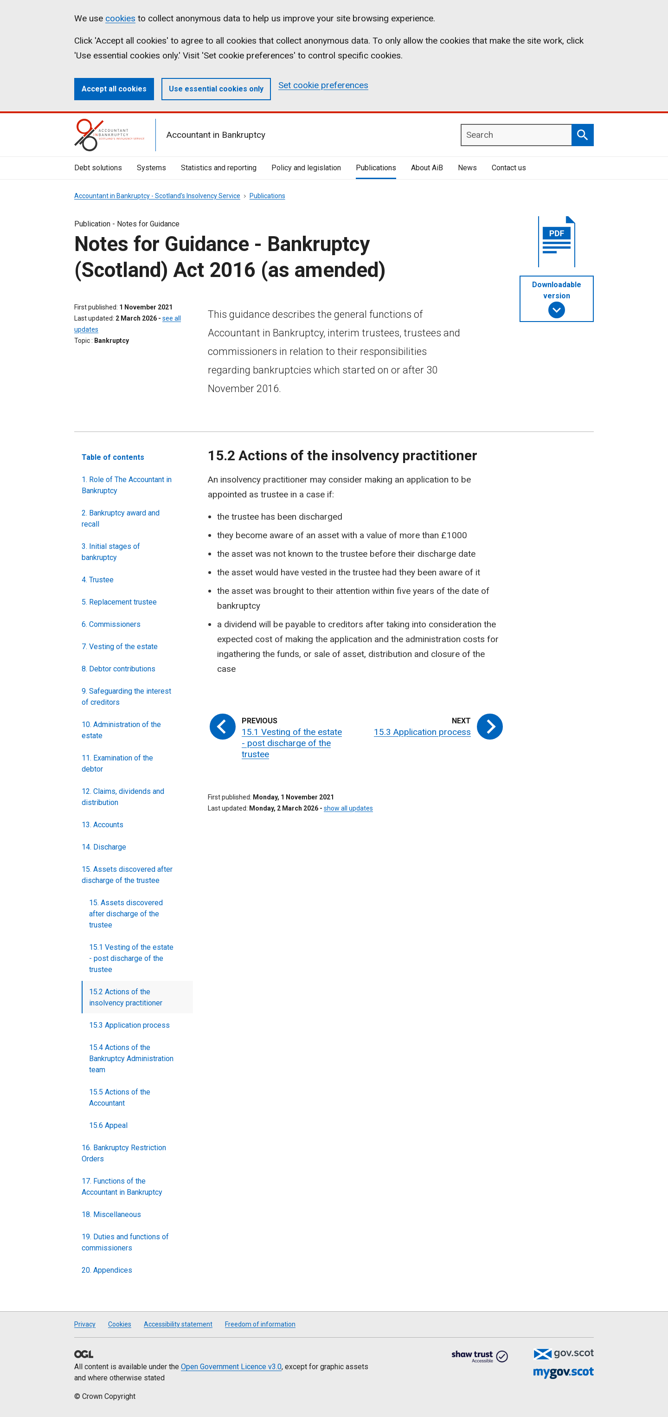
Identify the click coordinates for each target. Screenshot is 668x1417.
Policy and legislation (306, 167)
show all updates (348, 808)
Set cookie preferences (323, 85)
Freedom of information (260, 1324)
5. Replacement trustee (119, 602)
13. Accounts (102, 824)
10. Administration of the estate (121, 730)
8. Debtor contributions (118, 668)
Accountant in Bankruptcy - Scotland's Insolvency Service (157, 196)
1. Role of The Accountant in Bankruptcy (127, 485)
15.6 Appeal (108, 1125)
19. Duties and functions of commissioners (125, 1242)
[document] (556, 244)
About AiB (427, 167)
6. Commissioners (111, 624)
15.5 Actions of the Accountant (119, 1098)
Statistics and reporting (219, 167)
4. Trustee (98, 579)
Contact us (509, 167)
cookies (120, 18)
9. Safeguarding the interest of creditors (126, 697)
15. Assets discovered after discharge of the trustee (127, 875)
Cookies (119, 1324)
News (467, 167)
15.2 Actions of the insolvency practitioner (125, 997)
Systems (151, 167)
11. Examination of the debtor (117, 763)
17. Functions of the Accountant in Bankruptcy (122, 1187)
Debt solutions (98, 167)
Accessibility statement (178, 1324)
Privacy (85, 1324)
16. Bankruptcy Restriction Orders (124, 1153)
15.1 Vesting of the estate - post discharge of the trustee (131, 958)
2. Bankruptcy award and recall (121, 518)
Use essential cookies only (216, 88)
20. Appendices (107, 1270)
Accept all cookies (114, 88)
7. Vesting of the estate (120, 646)
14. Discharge (104, 847)
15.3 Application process (129, 1025)
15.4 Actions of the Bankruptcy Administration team (131, 1058)
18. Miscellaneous (111, 1214)
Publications (376, 167)
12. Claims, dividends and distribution (123, 797)
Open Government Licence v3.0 (231, 1366)
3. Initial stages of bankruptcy (111, 552)
